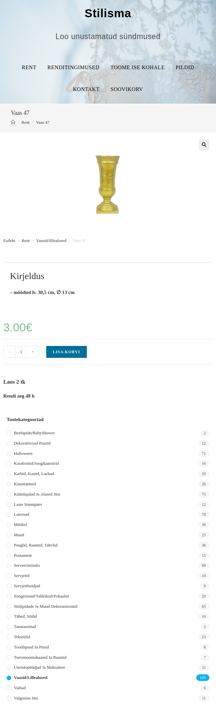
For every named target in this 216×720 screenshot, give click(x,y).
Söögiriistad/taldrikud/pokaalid (41, 596)
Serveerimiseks (27, 565)
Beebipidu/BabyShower (34, 432)
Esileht (9, 240)
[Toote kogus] (21, 352)
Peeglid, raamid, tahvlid (35, 545)
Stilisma (108, 13)
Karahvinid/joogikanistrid (36, 463)
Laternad (21, 514)
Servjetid (21, 575)
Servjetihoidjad (27, 585)
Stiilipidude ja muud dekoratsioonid (45, 606)
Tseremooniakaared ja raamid (40, 657)
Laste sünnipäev (28, 504)
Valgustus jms (26, 698)
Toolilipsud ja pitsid (31, 647)
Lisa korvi (66, 352)
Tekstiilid (22, 636)
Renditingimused (73, 67)
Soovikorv (127, 89)
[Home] (13, 122)
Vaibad (20, 687)
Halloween (23, 453)
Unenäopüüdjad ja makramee (39, 667)
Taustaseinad (25, 626)
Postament (23, 555)
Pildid (185, 67)
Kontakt (86, 89)
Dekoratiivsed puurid (32, 443)
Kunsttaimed (25, 483)
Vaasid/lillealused (51, 240)
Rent (29, 67)
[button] (204, 144)
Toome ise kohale (138, 67)
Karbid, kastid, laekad (34, 473)
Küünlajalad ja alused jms (37, 494)
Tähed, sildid (25, 616)
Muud (19, 534)
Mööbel (20, 524)
